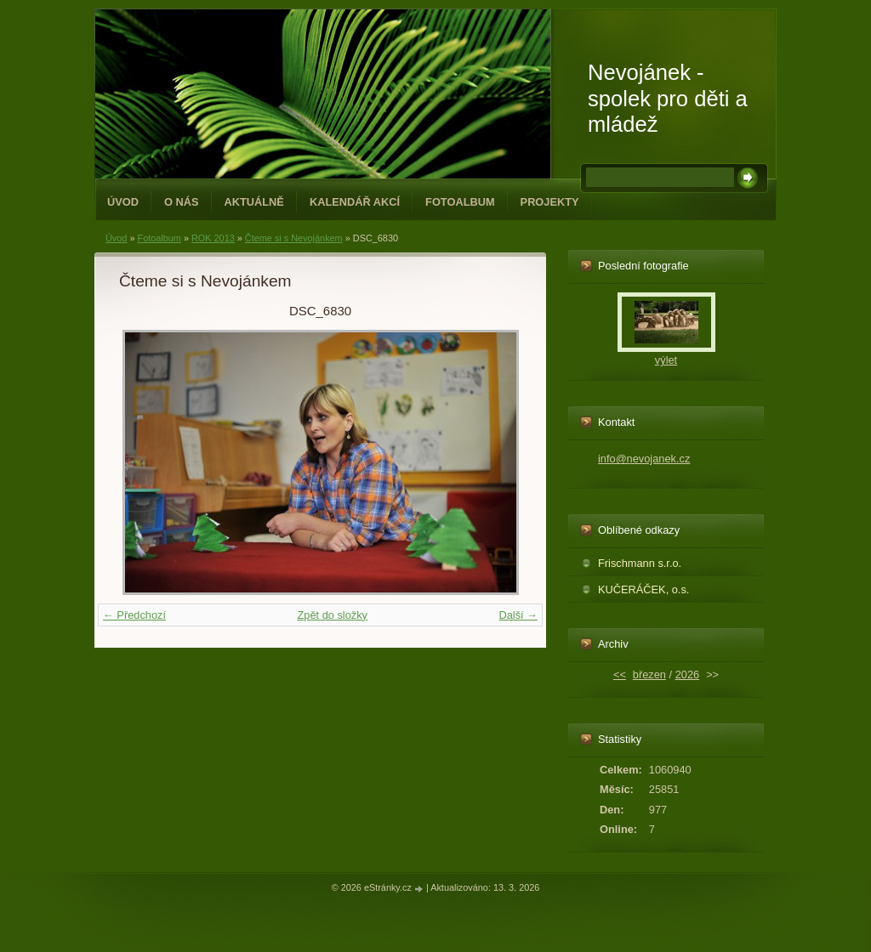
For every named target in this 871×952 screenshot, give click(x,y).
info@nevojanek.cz (644, 458)
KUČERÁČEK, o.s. (643, 589)
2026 (687, 674)
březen (649, 674)
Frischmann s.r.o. (639, 563)
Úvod (123, 202)
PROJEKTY (550, 202)
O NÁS (181, 202)
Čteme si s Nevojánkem (294, 238)
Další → (518, 615)
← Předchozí (134, 615)
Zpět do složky (332, 615)
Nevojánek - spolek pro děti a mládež (668, 98)
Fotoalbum (460, 202)
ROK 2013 (213, 238)
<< (619, 674)
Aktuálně (254, 202)
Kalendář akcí (355, 202)
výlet (666, 360)
